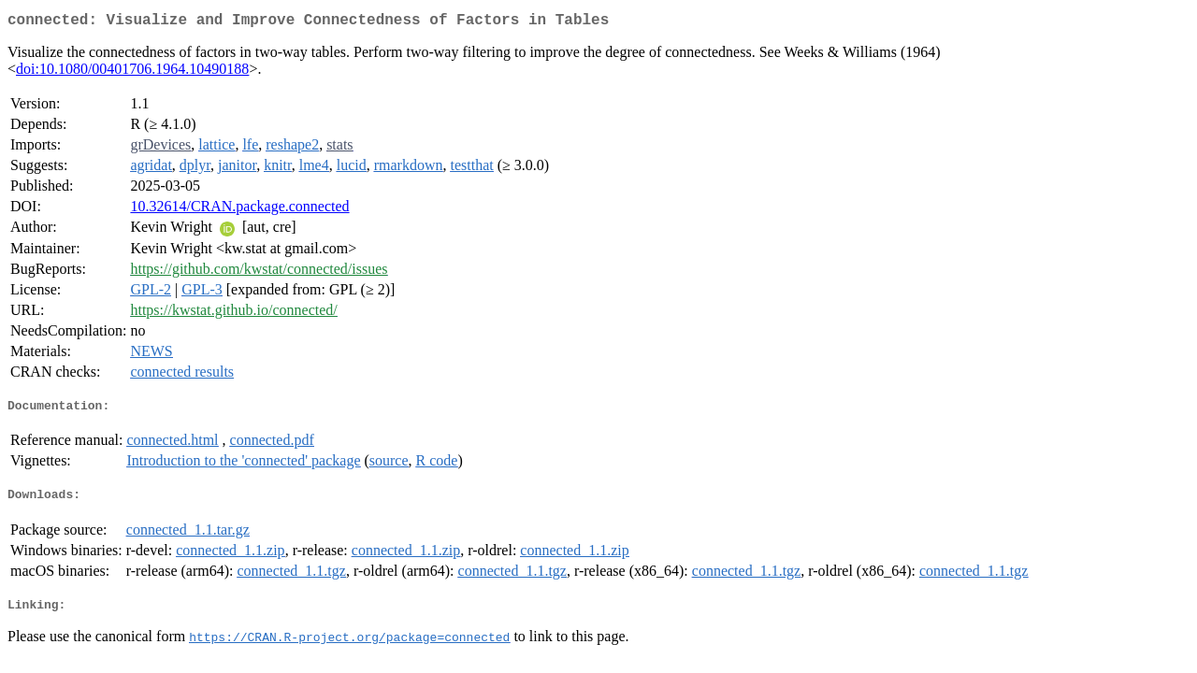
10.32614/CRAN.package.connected (239, 210)
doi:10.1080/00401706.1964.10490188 (132, 72)
